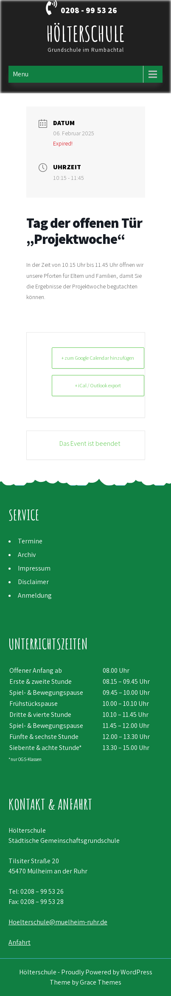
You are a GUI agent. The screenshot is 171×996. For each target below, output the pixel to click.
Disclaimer (33, 581)
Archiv (27, 554)
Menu (20, 74)
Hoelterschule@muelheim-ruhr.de (57, 922)
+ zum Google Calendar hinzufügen (98, 358)
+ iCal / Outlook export (98, 385)
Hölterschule (85, 33)
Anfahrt (19, 942)
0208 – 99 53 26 (42, 891)
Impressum (34, 568)
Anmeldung (35, 595)
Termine (30, 541)
